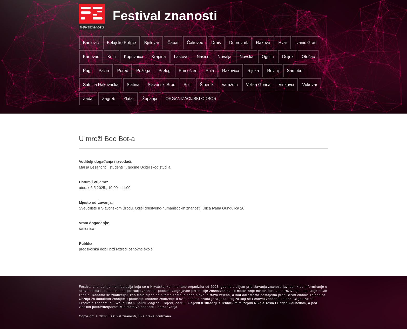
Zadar (88, 98)
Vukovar (309, 84)
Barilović (91, 42)
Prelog (165, 70)
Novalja (224, 56)
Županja (149, 98)
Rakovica (230, 70)
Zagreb (108, 98)
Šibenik (206, 84)
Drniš (216, 42)
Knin (111, 56)
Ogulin (268, 56)
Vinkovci (286, 84)
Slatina (133, 84)
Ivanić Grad (306, 42)
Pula (210, 70)
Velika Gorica (258, 84)
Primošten (188, 70)
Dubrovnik (238, 42)
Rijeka (253, 70)
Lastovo (181, 56)
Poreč (122, 70)
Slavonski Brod (161, 84)
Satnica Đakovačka (101, 84)
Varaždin (230, 84)
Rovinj (273, 70)
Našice (203, 56)
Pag (86, 70)
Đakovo (263, 42)
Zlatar (128, 98)
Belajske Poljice (121, 42)
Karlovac (91, 56)
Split (188, 84)
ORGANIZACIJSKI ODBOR (190, 98)
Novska (246, 56)
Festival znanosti (165, 16)
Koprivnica (133, 56)
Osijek (287, 56)
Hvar (282, 42)
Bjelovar (151, 42)
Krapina (159, 56)
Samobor (295, 70)
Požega (143, 70)
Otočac (308, 56)
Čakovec (195, 42)
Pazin (104, 70)
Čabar (173, 42)
